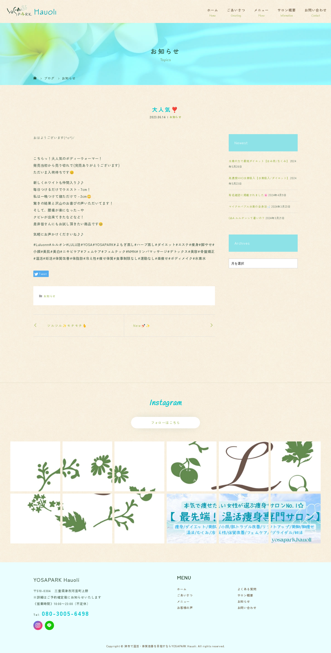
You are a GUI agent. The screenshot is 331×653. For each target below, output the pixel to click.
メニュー (261, 10)
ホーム (212, 10)
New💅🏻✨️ (142, 325)
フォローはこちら (165, 422)
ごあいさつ (236, 10)
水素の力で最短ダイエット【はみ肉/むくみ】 (259, 161)
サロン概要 (286, 10)
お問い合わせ (316, 10)
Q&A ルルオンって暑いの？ (247, 218)
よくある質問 (247, 589)
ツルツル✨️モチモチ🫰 (67, 325)
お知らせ (175, 117)
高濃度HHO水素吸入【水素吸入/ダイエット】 (259, 178)
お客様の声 (185, 607)
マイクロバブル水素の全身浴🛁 (250, 206)
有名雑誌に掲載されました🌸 (248, 195)
